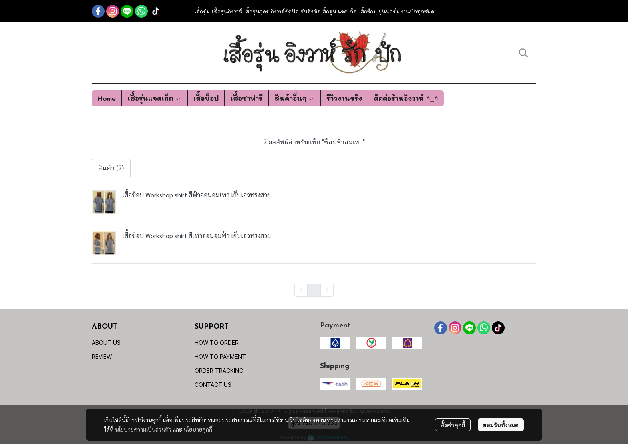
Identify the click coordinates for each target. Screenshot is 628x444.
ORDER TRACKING (219, 370)
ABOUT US (106, 342)
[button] (523, 53)
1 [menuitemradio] (314, 289)
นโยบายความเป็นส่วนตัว (143, 429)
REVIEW (102, 356)
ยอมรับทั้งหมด (501, 424)
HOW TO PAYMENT (220, 356)
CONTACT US (213, 384)
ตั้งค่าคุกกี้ (452, 424)
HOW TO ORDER (217, 342)
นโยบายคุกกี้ (197, 429)
